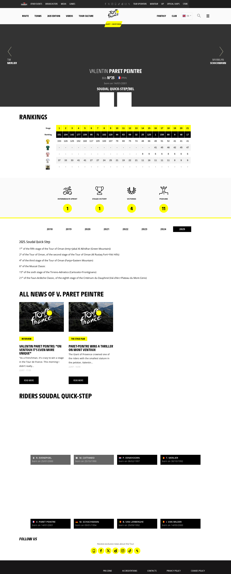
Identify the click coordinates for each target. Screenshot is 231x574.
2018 (50, 229)
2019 (69, 229)
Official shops (173, 3)
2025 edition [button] (53, 15)
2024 (163, 229)
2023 (144, 229)
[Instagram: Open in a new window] (112, 4)
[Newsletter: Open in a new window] (125, 4)
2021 (106, 229)
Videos (69, 15)
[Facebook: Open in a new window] (105, 4)
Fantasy (161, 15)
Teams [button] (38, 15)
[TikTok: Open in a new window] (119, 4)
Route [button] (25, 15)
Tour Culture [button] (86, 15)
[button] (186, 16)
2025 (182, 229)
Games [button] (72, 3)
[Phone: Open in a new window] (115, 4)
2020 (87, 229)
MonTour (154, 3)
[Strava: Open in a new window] (129, 4)
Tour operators (140, 3)
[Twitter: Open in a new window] (109, 4)
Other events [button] (36, 3)
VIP (162, 3)
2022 (125, 229)
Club (174, 15)
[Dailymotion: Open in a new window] (122, 4)
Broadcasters (51, 3)
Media (63, 3)
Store (185, 3)
